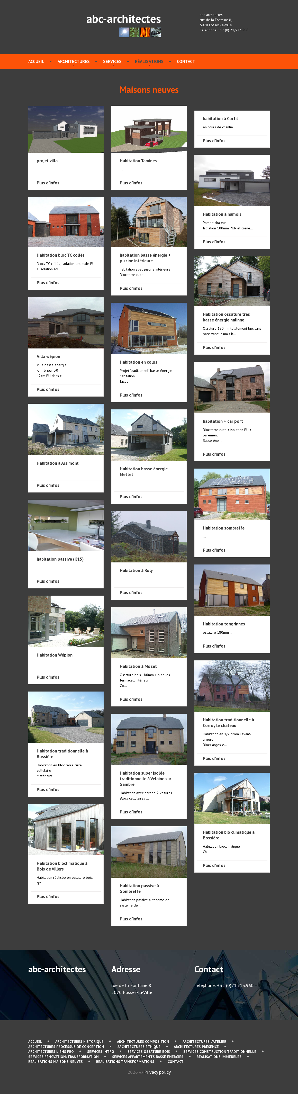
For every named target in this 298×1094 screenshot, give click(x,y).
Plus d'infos (48, 183)
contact (186, 61)
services (112, 61)
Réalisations (149, 61)
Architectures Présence (196, 1046)
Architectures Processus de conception (66, 1046)
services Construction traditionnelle (219, 1051)
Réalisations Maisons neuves (55, 1061)
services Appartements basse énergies (147, 1056)
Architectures (74, 61)
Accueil (36, 61)
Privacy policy (157, 1072)
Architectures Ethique (139, 1046)
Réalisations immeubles (219, 1056)
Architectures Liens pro (51, 1051)
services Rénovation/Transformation (63, 1056)
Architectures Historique (79, 1041)
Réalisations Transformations (125, 1061)
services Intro (100, 1051)
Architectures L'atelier (204, 1041)
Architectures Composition (143, 1041)
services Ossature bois (149, 1051)
